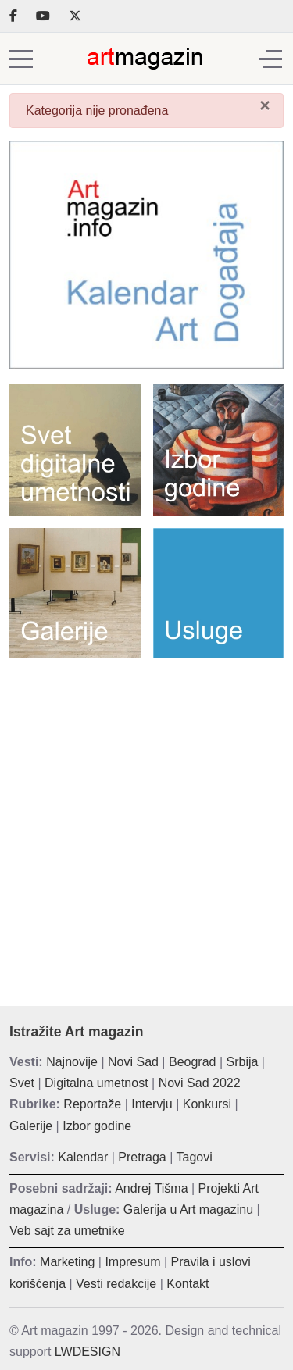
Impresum (132, 1261)
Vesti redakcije (116, 1283)
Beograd (192, 1062)
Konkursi (207, 1104)
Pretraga (142, 1157)
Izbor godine (97, 1126)
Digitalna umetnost (96, 1083)
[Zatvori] (265, 105)
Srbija (243, 1062)
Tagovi (195, 1157)
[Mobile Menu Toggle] (21, 58)
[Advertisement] (146, 820)
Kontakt (187, 1283)
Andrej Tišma (151, 1188)
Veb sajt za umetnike (67, 1230)
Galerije (30, 1126)
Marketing (67, 1261)
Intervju (151, 1104)
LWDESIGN (87, 1351)
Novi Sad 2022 (200, 1083)
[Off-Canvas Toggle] (270, 58)
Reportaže (92, 1104)
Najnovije (72, 1062)
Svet (21, 1083)
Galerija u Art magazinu (188, 1209)
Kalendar (83, 1157)
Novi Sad (133, 1062)
